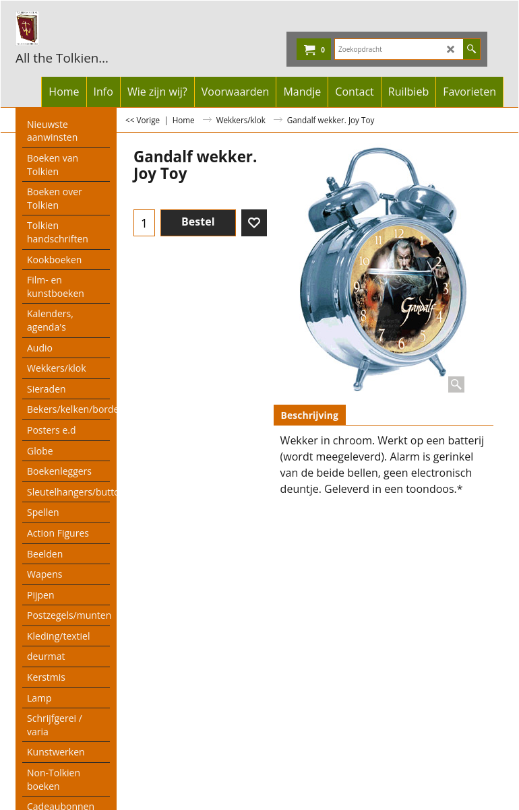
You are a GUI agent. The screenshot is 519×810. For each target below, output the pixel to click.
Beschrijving (309, 415)
